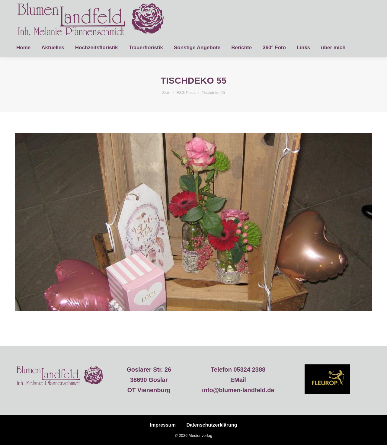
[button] (13, 431)
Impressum (163, 424)
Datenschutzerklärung (211, 424)
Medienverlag (200, 435)
